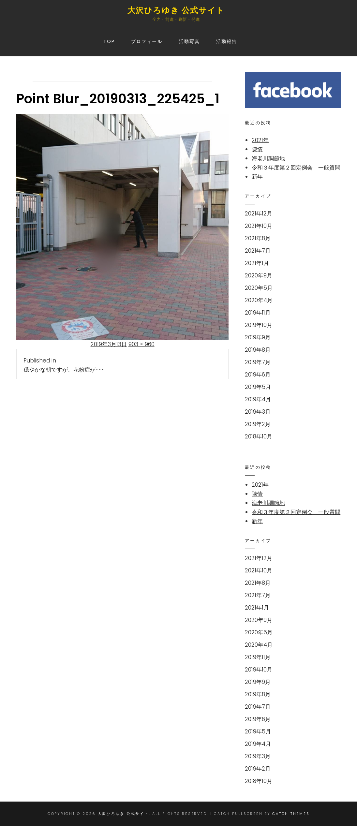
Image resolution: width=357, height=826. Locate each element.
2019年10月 (258, 325)
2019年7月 (258, 362)
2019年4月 (258, 399)
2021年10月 (258, 226)
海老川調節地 (268, 158)
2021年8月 (258, 238)
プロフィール (147, 41)
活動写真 (189, 41)
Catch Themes (290, 813)
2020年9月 (258, 275)
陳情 (257, 149)
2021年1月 (257, 263)
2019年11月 (258, 313)
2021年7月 (258, 251)
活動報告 (226, 41)
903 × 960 (141, 344)
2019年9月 (258, 337)
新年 (257, 177)
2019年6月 (258, 374)
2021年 (260, 140)
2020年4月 (259, 300)
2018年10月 (258, 436)
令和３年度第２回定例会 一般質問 (296, 167)
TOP (109, 41)
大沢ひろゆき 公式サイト (176, 10)
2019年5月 (258, 387)
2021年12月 (258, 213)
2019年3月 (258, 412)
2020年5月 (259, 288)
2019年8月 (258, 350)
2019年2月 (258, 424)
